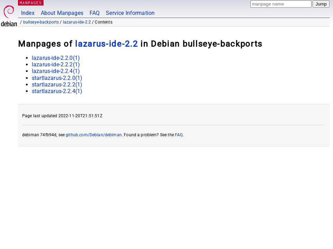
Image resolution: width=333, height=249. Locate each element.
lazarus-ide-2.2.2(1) (56, 64)
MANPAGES (31, 2)
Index (28, 13)
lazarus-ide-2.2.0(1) (56, 58)
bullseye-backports (41, 22)
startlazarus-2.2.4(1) (57, 91)
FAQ (95, 13)
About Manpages (62, 13)
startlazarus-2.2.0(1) (57, 78)
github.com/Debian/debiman (94, 134)
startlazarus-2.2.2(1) (57, 84)
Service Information (130, 13)
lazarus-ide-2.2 (77, 22)
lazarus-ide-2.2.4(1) (56, 71)
